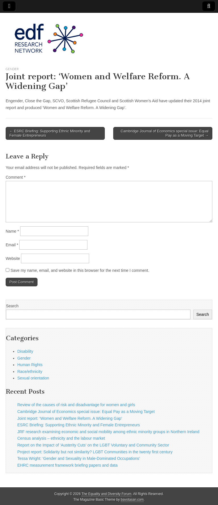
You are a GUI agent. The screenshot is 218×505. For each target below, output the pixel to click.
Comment (16, 177)
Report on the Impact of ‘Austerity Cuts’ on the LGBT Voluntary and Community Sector (93, 445)
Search (12, 306)
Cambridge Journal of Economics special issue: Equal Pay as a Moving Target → (165, 133)
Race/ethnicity (29, 371)
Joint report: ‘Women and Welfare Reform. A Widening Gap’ (69, 418)
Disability (25, 351)
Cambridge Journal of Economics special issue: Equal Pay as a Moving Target (86, 411)
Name (12, 231)
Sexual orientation (33, 378)
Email (12, 245)
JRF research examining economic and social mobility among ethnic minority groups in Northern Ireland (108, 431)
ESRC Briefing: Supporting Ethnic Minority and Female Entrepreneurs (78, 425)
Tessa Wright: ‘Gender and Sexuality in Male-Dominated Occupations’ (78, 458)
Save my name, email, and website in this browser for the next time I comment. (80, 270)
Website (13, 258)
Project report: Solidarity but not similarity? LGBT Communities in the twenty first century (95, 452)
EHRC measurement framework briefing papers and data (67, 465)
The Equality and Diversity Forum (106, 494)
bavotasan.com (132, 500)
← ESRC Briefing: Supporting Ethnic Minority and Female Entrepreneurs (49, 133)
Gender (12, 69)
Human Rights (30, 364)
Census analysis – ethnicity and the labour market (61, 438)
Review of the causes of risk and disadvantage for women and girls (76, 404)
